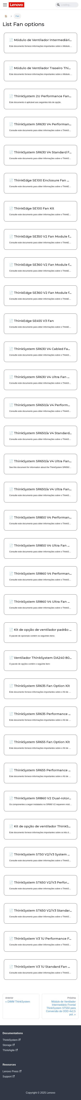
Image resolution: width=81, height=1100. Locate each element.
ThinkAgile (10, 1050)
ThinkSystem (12, 1040)
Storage (9, 1045)
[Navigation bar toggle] (5, 4)
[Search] (66, 4)
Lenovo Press (12, 1071)
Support (9, 1076)
